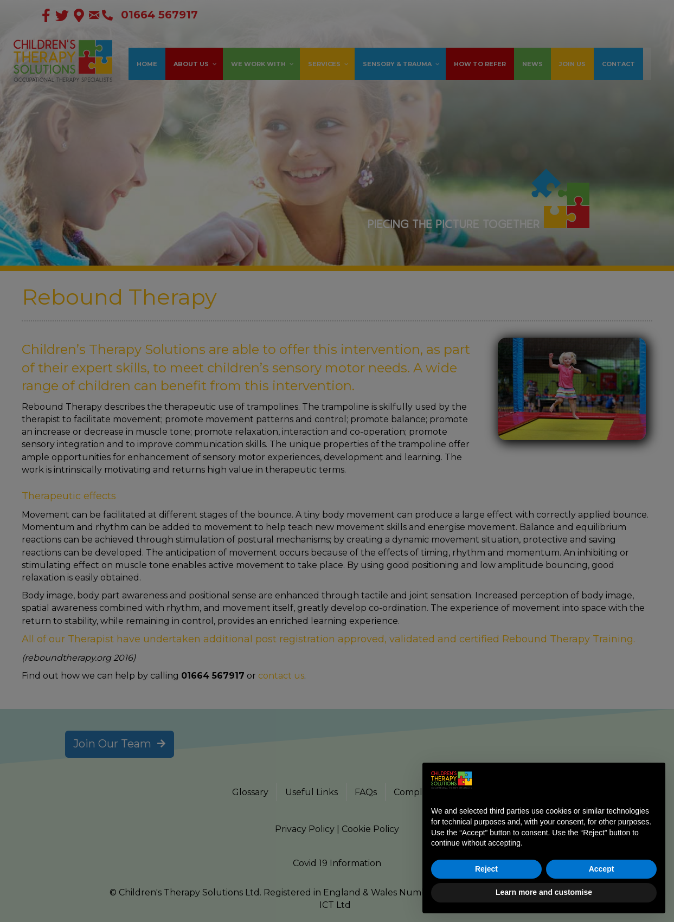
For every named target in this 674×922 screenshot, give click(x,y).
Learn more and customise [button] (544, 892)
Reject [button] (486, 869)
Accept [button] (601, 869)
